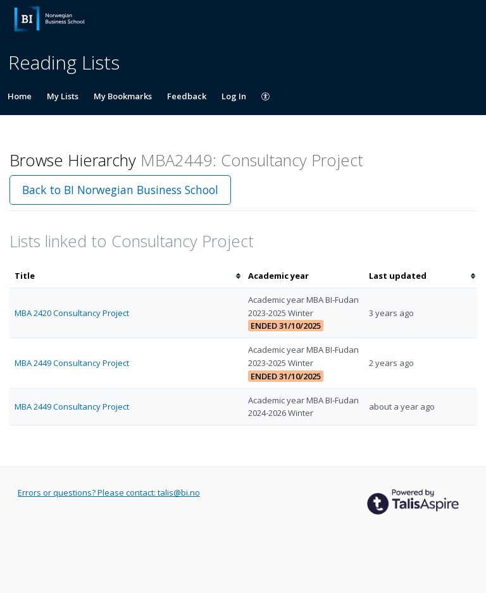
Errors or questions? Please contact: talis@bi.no (109, 492)
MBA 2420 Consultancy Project (72, 313)
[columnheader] (126, 276)
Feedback (186, 96)
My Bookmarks (123, 96)
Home (20, 96)
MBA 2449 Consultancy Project (72, 363)
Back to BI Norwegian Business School (120, 189)
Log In (233, 96)
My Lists (62, 96)
